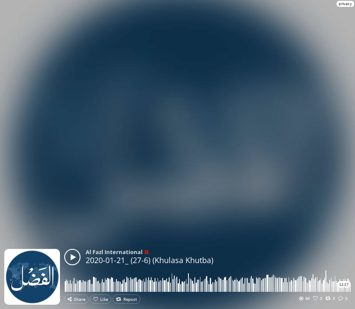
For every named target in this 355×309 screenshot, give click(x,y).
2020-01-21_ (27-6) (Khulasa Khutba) (149, 260)
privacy (345, 3)
